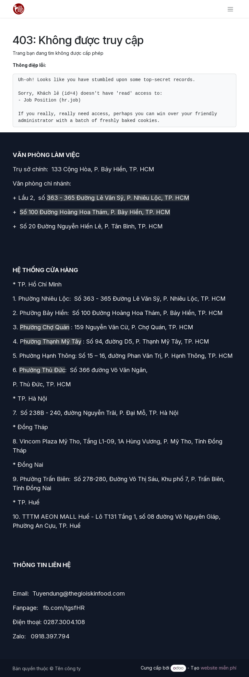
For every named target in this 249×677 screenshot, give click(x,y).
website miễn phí (218, 668)
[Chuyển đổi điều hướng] (230, 9)
